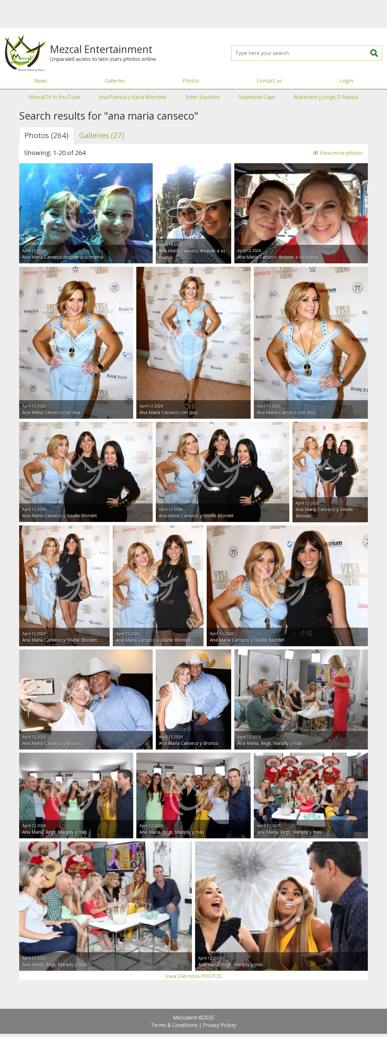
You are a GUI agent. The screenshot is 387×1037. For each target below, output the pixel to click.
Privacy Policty (219, 1025)
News (40, 80)
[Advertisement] (193, 14)
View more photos (338, 152)
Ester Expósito (203, 97)
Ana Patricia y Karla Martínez (133, 97)
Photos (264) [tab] (46, 135)
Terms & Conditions (174, 1025)
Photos (191, 80)
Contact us (269, 80)
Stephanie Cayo (256, 97)
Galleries (115, 80)
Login (346, 80)
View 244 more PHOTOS (193, 976)
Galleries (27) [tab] (101, 135)
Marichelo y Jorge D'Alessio (326, 97)
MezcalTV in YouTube (54, 97)
